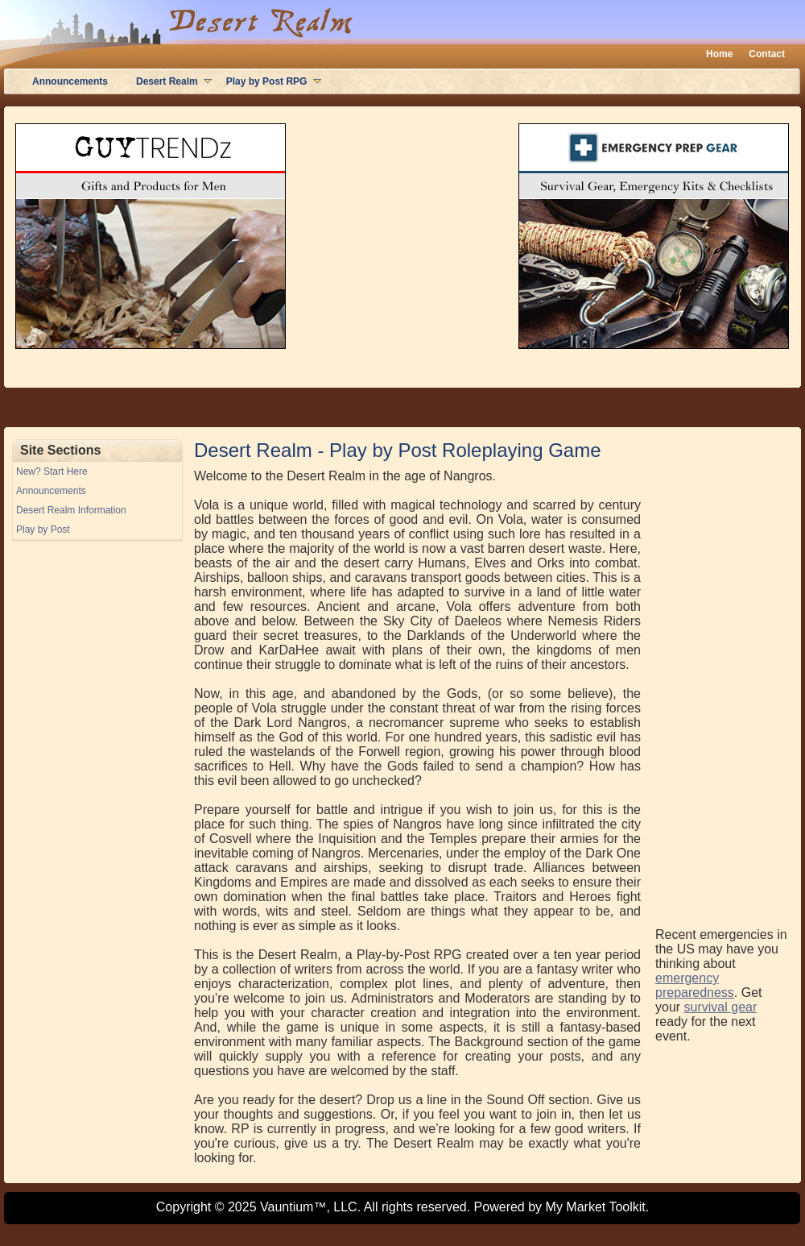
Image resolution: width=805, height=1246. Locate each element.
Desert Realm (167, 81)
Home (719, 54)
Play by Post (43, 529)
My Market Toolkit (596, 1207)
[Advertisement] (719, 681)
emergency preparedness (694, 985)
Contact (767, 54)
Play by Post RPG (267, 81)
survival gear (721, 1007)
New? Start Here (52, 471)
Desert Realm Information (71, 510)
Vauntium (286, 1207)
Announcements (70, 81)
